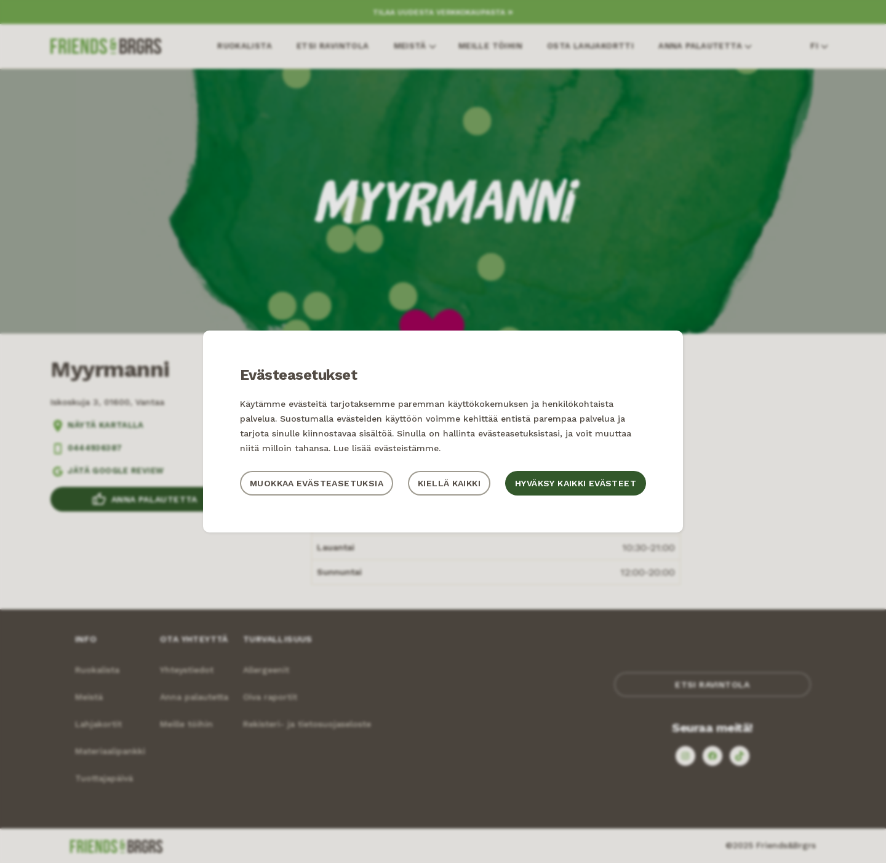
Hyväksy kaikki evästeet (575, 483)
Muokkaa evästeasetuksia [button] (316, 483)
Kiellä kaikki (449, 483)
